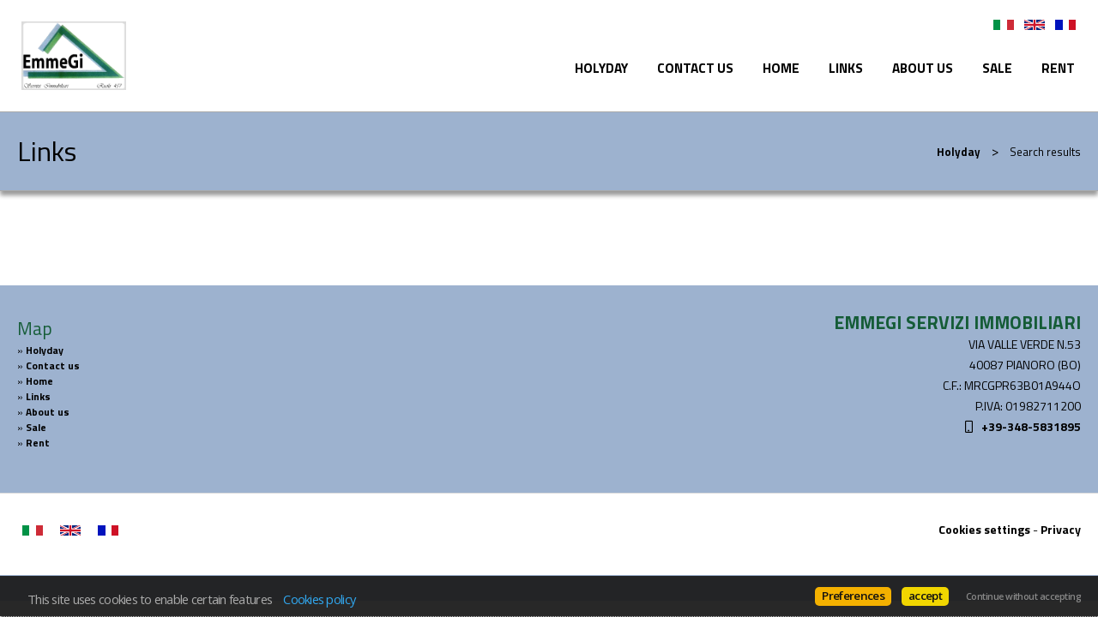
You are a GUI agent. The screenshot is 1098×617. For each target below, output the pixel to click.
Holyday (601, 68)
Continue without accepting (1023, 596)
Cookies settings (984, 529)
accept (925, 595)
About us (922, 68)
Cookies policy (319, 599)
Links (846, 68)
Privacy (1061, 529)
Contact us (695, 68)
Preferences (853, 595)
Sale (997, 68)
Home (781, 68)
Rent (1058, 68)
